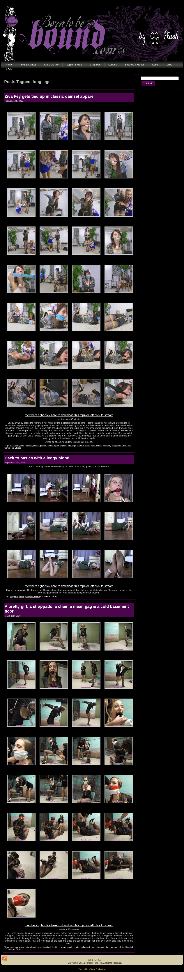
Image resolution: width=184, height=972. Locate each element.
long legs (72, 446)
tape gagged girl (113, 947)
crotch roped (53, 446)
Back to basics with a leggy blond (37, 458)
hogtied (63, 446)
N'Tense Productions (97, 969)
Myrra (21, 596)
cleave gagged (40, 446)
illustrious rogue (59, 947)
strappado (116, 446)
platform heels (83, 446)
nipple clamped (83, 947)
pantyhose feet (32, 596)
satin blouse (96, 446)
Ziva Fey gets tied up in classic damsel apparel (50, 96)
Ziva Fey (126, 446)
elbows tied (45, 947)
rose (93, 947)
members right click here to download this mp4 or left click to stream (69, 415)
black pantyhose (17, 446)
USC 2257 (95, 960)
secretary (107, 446)
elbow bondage (32, 947)
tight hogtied (127, 947)
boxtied (29, 446)
